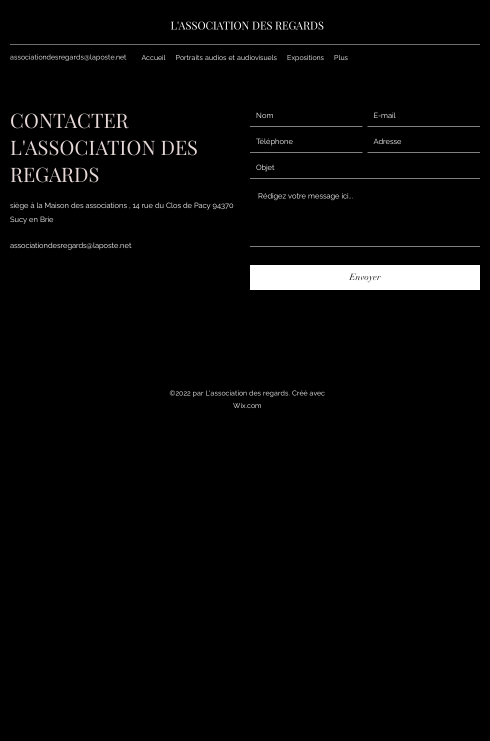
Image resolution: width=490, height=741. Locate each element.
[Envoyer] (365, 277)
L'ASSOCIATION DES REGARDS (247, 25)
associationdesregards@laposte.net (68, 57)
